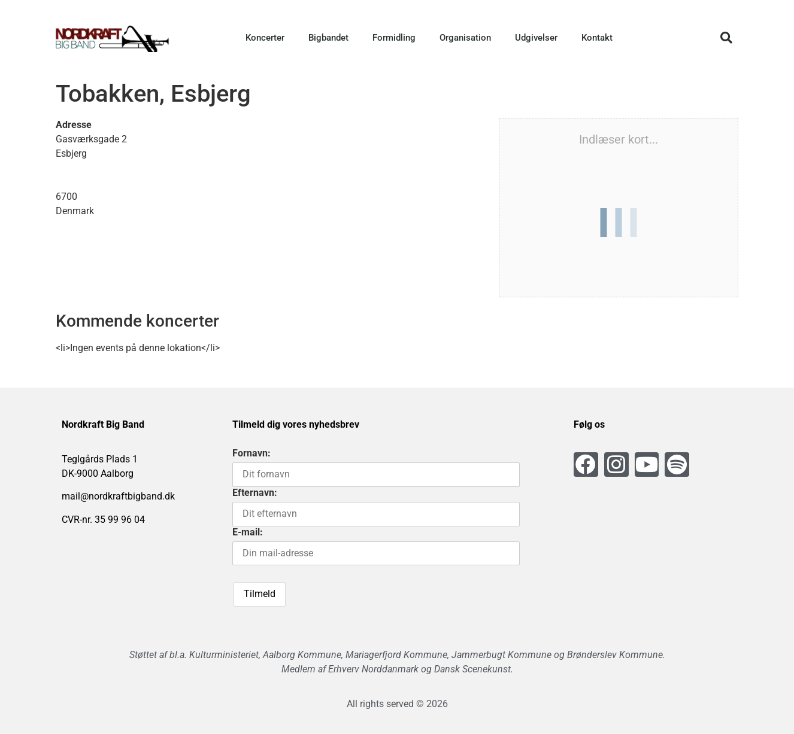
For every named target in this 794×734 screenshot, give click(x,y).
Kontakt (597, 37)
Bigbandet (328, 37)
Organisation (465, 37)
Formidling (394, 37)
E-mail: (247, 532)
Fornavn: (251, 453)
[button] (726, 38)
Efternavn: (254, 492)
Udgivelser (536, 37)
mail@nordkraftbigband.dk (118, 496)
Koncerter (265, 37)
